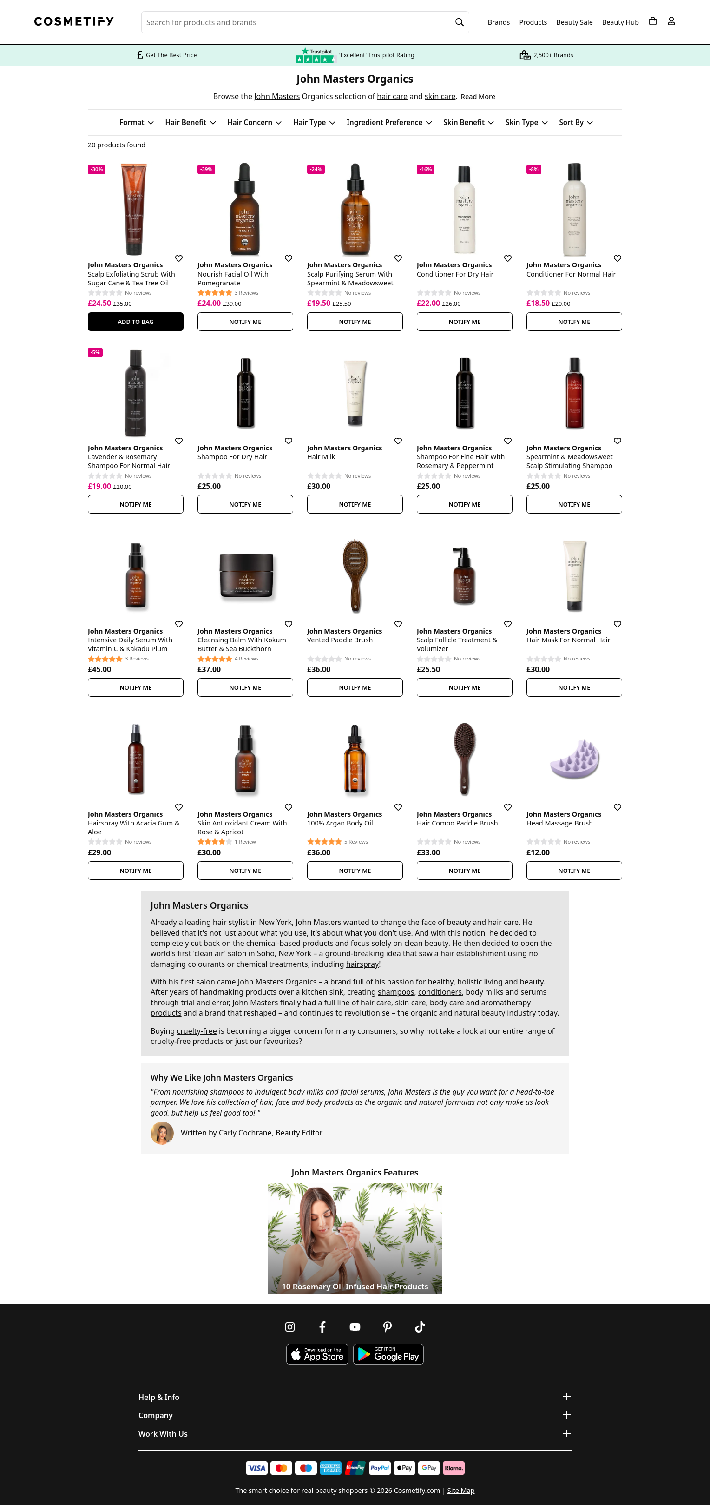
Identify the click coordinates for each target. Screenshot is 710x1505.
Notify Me (246, 321)
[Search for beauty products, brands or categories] (305, 22)
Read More (478, 96)
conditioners (440, 992)
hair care (392, 96)
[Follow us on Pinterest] (387, 1327)
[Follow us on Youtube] (355, 1327)
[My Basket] (653, 21)
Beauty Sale (574, 22)
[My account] (671, 21)
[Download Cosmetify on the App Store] (317, 1354)
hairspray (362, 964)
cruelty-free (197, 1031)
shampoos (396, 992)
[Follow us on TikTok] (420, 1327)
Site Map (461, 1490)
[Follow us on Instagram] (290, 1327)
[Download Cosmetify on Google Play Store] (388, 1354)
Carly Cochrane (245, 1133)
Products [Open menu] (533, 22)
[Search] (460, 22)
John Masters (277, 96)
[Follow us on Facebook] (322, 1327)
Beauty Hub (620, 22)
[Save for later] (172, 253)
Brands (499, 22)
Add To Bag (135, 321)
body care (447, 1002)
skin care (440, 96)
